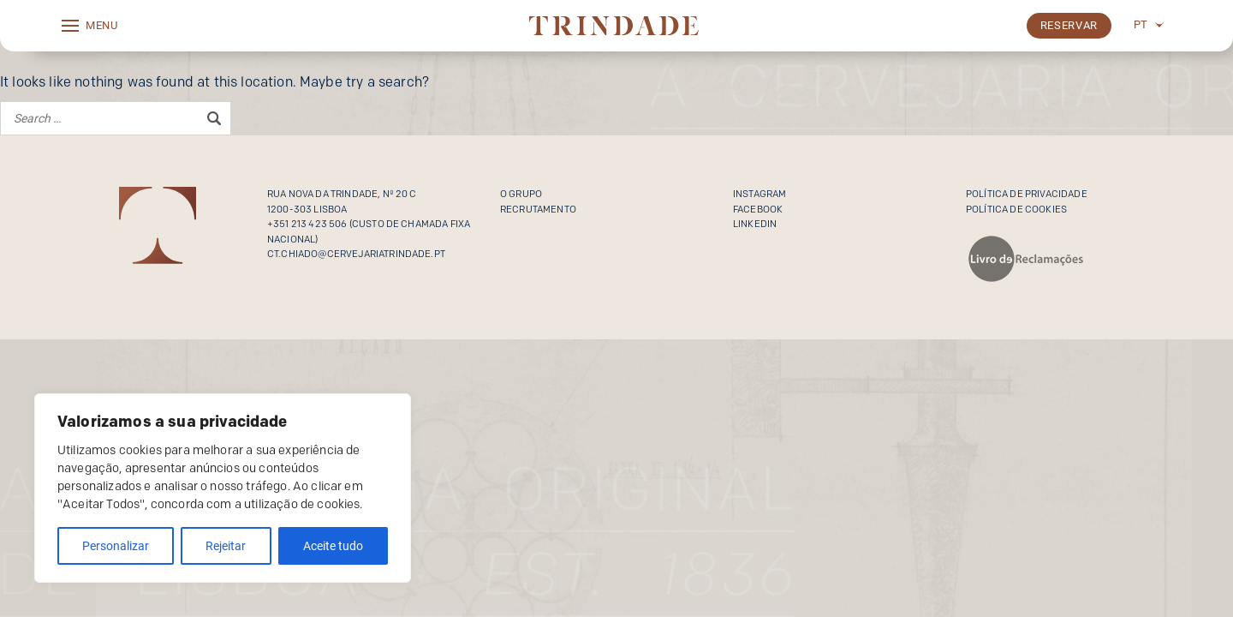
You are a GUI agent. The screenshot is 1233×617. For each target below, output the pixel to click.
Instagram (759, 194)
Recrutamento (538, 209)
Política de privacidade (1026, 194)
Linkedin (755, 224)
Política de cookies (1016, 209)
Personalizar (115, 546)
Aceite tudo (333, 546)
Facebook (758, 209)
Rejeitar (226, 546)
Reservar (1069, 25)
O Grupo (521, 194)
